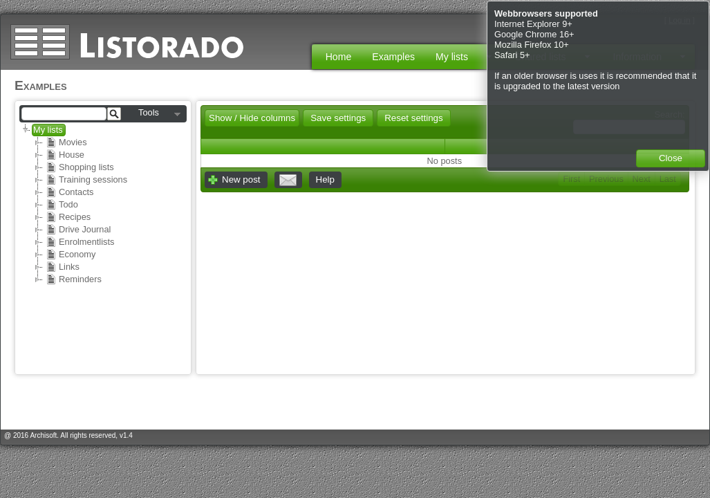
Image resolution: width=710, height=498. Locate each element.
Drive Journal (78, 229)
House (65, 154)
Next (642, 179)
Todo (62, 204)
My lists (48, 129)
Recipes (68, 217)
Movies (66, 142)
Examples (393, 56)
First (571, 179)
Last (668, 179)
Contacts (70, 192)
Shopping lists (80, 167)
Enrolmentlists (80, 242)
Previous (606, 179)
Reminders (74, 279)
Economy (70, 254)
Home (339, 56)
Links (63, 267)
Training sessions (86, 179)
